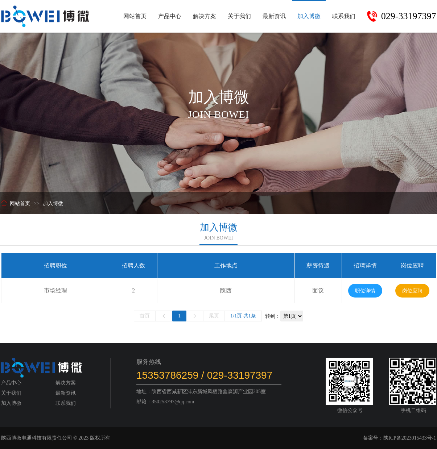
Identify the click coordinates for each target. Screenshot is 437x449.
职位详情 (365, 291)
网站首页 (135, 16)
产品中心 (169, 16)
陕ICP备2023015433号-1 (409, 438)
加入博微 (309, 16)
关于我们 (239, 16)
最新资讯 (274, 16)
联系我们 (343, 16)
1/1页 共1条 (243, 316)
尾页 (214, 316)
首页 (145, 316)
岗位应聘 (412, 291)
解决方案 (204, 16)
